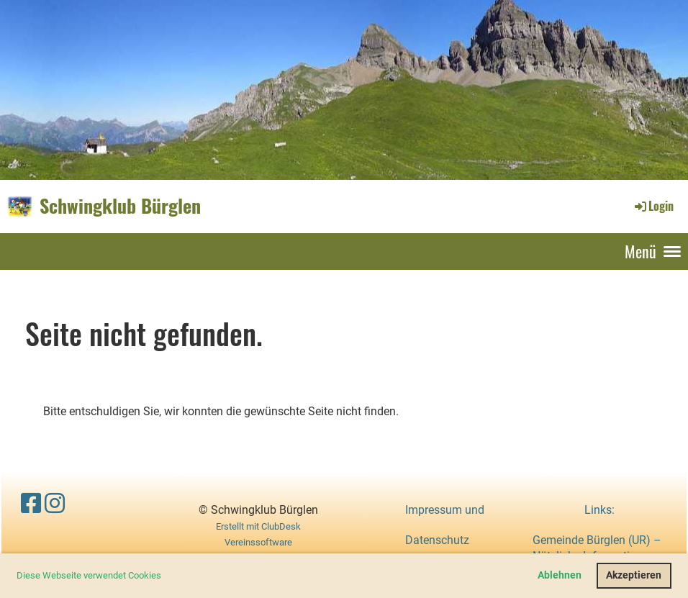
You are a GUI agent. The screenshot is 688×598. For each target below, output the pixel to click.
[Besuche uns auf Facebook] (31, 503)
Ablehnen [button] (559, 575)
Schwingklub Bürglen (120, 206)
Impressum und (444, 510)
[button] (165, 577)
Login (653, 205)
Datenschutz (437, 540)
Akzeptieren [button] (633, 575)
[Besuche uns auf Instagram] (55, 503)
